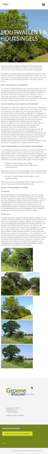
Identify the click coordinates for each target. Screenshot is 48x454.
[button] (43, 4)
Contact (4, 443)
